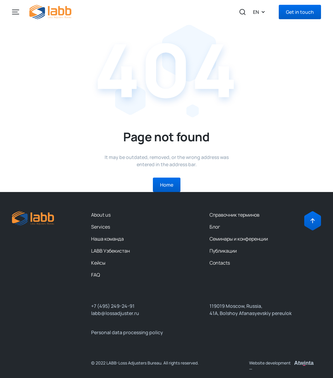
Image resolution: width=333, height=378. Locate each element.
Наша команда (107, 239)
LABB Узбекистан (110, 251)
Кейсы (98, 263)
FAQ (95, 275)
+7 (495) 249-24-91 (113, 306)
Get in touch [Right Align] (300, 12)
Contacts (220, 263)
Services (100, 227)
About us (101, 215)
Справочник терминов (235, 215)
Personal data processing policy (127, 332)
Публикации (223, 251)
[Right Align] (312, 220)
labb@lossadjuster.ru (115, 313)
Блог (215, 227)
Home (166, 185)
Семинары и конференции (239, 239)
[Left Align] (15, 12)
